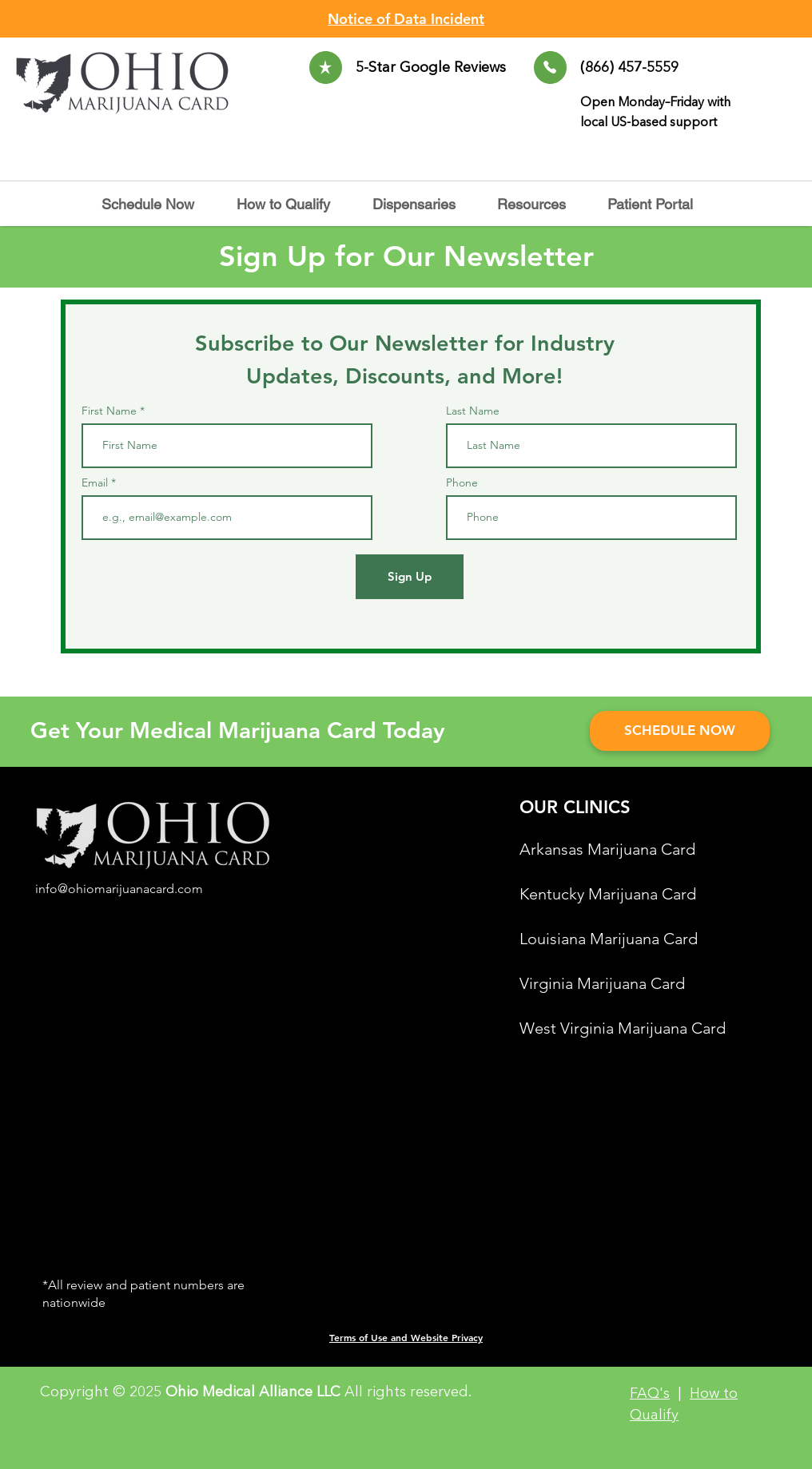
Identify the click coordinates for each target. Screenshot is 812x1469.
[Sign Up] (410, 576)
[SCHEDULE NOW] (680, 731)
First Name (109, 410)
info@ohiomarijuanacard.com (119, 888)
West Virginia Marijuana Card (622, 1028)
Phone (462, 482)
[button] (422, 204)
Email (96, 482)
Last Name (473, 410)
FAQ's (650, 1394)
